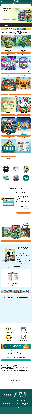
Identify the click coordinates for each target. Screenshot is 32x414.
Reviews (20, 391)
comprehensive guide (24, 251)
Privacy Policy (21, 396)
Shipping (20, 394)
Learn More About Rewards (16, 360)
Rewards (20, 397)
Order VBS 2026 (4, 24)
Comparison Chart (5, 25)
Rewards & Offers (20, 24)
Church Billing (16, 398)
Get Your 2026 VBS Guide (23, 263)
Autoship (15, 397)
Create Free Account (23, 212)
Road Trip (8, 154)
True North (8, 133)
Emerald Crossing (23, 50)
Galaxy (23, 133)
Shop (8, 52)
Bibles (25, 396)
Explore (8, 54)
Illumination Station (8, 71)
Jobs (14, 396)
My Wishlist (15, 392)
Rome (23, 91)
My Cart (15, 391)
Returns (20, 395)
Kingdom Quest (23, 112)
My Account (15, 390)
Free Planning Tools (11, 24)
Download (12, 285)
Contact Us (15, 393)
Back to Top (16, 384)
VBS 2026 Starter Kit (8, 220)
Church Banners (26, 395)
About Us (20, 390)
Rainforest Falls (8, 50)
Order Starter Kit (9, 19)
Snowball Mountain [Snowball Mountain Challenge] (23, 71)
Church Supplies (26, 390)
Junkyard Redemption (8, 91)
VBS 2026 (25, 397)
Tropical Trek (8, 112)
